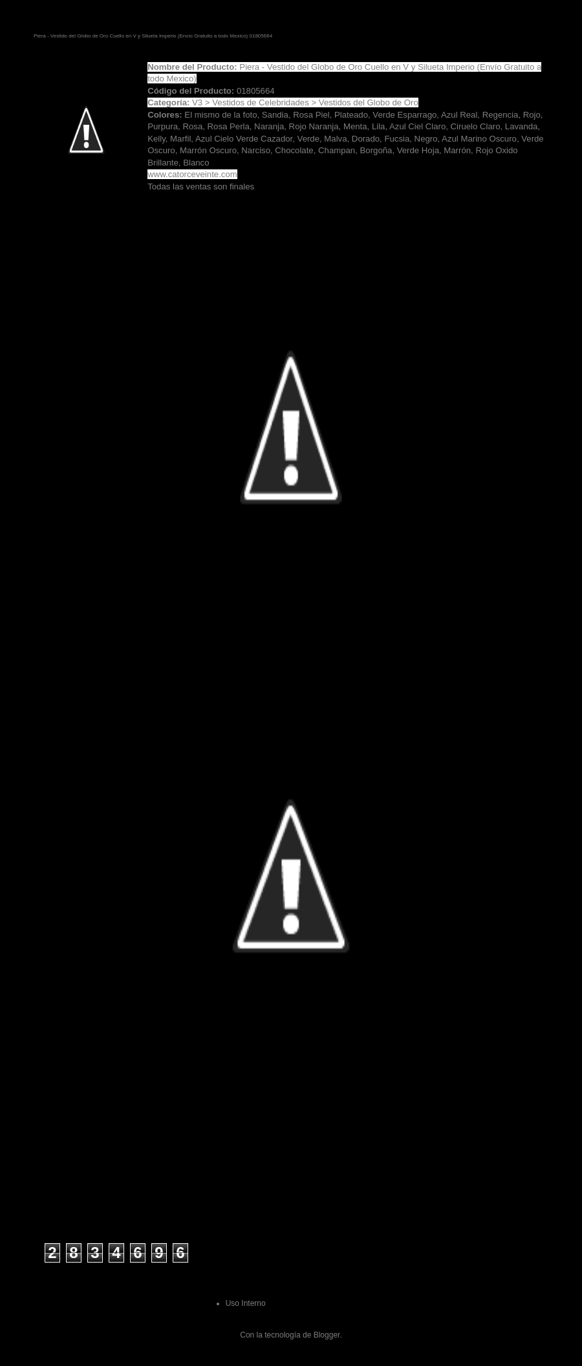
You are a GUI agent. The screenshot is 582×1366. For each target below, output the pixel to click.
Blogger (327, 1334)
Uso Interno (246, 1303)
